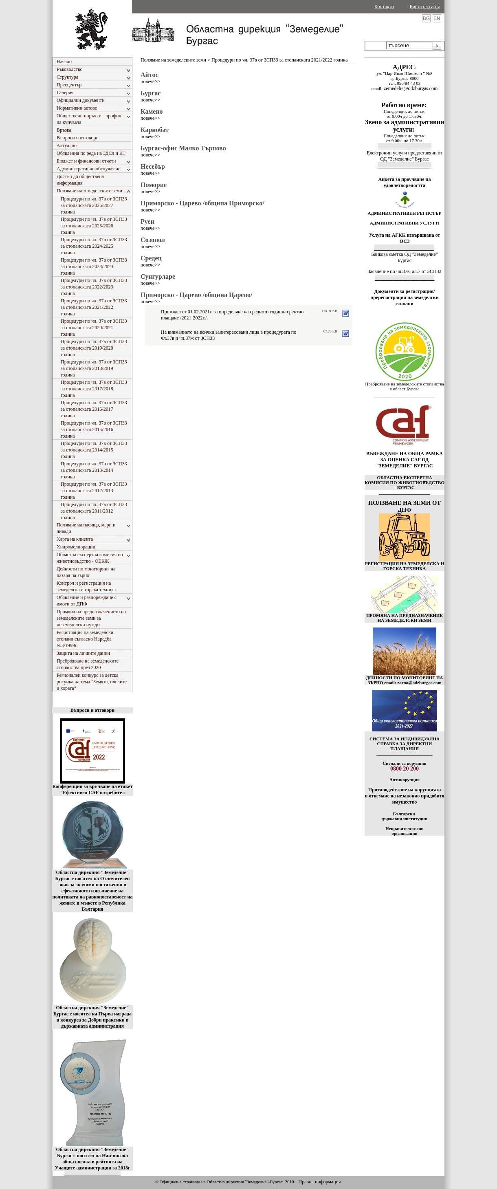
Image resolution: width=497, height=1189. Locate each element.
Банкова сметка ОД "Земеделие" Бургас (404, 257)
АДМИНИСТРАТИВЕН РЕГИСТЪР (404, 213)
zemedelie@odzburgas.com (411, 88)
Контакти (384, 6)
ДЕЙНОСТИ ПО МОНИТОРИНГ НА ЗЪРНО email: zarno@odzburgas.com (404, 680)
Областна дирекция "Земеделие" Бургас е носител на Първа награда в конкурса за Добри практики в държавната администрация (92, 1017)
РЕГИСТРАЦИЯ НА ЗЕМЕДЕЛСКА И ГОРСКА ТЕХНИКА (404, 566)
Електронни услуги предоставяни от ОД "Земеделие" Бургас (404, 156)
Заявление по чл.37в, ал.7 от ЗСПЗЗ (404, 271)
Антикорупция (404, 779)
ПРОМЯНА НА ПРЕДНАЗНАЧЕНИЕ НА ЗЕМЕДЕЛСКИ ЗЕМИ (404, 618)
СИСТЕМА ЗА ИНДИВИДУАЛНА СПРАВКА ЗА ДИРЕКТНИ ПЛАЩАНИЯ (404, 743)
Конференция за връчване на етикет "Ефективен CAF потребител (92, 789)
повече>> (150, 81)
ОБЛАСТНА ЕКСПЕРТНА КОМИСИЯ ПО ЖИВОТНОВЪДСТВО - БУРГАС (404, 482)
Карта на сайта (425, 6)
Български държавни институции (404, 816)
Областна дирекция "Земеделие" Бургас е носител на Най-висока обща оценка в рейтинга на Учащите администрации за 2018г (92, 1159)
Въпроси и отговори (92, 710)
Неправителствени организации (404, 831)
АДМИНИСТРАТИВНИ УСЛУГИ (404, 222)
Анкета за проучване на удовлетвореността (404, 182)
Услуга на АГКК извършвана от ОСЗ (404, 238)
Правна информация (319, 1182)
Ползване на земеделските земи (173, 60)
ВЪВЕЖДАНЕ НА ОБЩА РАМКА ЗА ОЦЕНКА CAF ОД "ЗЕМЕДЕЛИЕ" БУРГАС (404, 460)
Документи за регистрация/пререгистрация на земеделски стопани (404, 297)
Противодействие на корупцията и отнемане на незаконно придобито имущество (404, 796)
